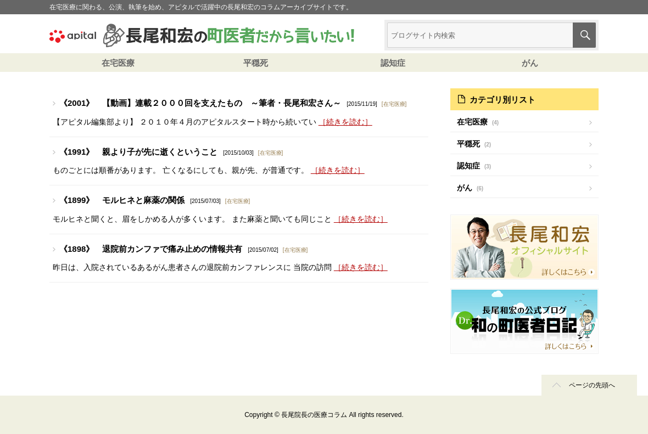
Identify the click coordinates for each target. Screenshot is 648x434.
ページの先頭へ (592, 385)
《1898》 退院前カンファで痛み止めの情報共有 (150, 248)
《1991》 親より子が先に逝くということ (138, 151)
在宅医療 (118, 62)
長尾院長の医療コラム (314, 415)
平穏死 (255, 62)
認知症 (393, 62)
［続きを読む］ (345, 121)
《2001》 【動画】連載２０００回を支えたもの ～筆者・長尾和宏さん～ (200, 103)
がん (530, 62)
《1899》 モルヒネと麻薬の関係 (122, 200)
